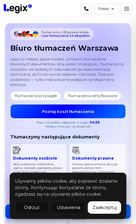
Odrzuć (32, 207)
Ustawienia (68, 207)
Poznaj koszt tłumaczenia (68, 111)
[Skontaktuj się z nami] (86, 8)
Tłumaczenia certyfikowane (92, 95)
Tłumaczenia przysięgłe (35, 95)
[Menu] (126, 8)
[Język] (106, 8)
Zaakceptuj (104, 207)
